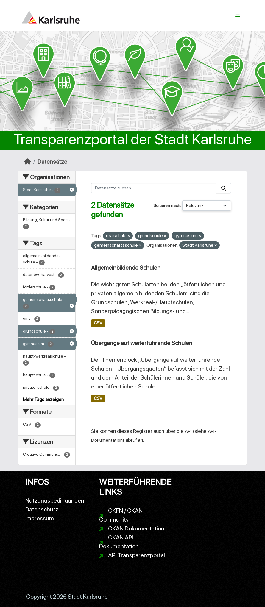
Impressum (39, 518)
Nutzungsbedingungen (54, 500)
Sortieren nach (166, 205)
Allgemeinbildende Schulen (125, 267)
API (188, 431)
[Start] (27, 161)
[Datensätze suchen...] (154, 188)
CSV (98, 323)
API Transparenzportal (136, 555)
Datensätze (52, 161)
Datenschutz (41, 509)
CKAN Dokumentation (136, 528)
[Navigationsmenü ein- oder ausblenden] (237, 17)
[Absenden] (223, 188)
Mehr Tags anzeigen (43, 399)
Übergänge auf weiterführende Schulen (141, 343)
